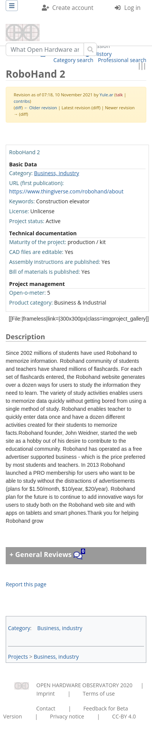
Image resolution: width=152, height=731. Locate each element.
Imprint (45, 693)
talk (119, 94)
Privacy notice (67, 716)
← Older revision (40, 107)
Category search (73, 60)
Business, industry (56, 173)
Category (19, 628)
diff (18, 107)
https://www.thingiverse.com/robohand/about (66, 191)
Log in (132, 8)
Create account (72, 8)
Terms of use (99, 693)
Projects (18, 656)
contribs (22, 101)
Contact (45, 708)
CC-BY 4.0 (124, 716)
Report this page (26, 584)
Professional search (122, 60)
